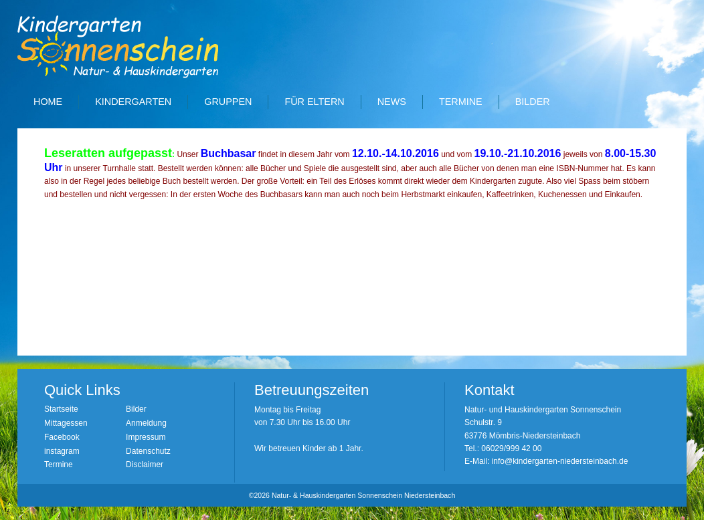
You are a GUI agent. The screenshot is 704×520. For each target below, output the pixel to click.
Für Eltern (314, 101)
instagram (62, 451)
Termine (460, 101)
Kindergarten (133, 101)
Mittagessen (66, 423)
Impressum (145, 437)
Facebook (62, 437)
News (391, 101)
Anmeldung (146, 423)
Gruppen (228, 101)
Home (47, 101)
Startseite (61, 409)
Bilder (532, 101)
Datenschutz (148, 451)
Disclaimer (144, 464)
